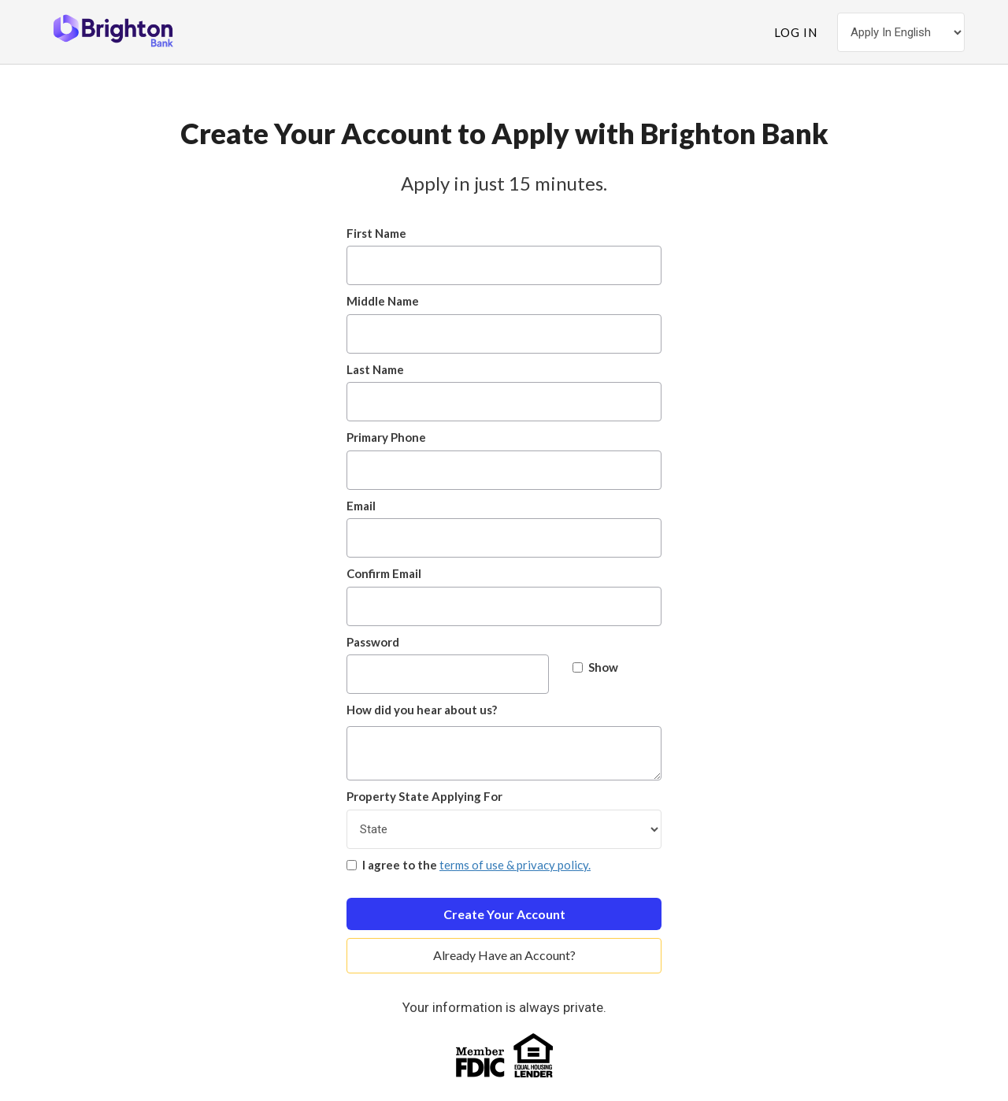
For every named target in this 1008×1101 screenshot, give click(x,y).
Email (361, 506)
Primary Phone (386, 437)
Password (372, 642)
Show (595, 667)
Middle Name (382, 301)
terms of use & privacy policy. (515, 865)
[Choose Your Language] (901, 32)
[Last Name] (504, 401)
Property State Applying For (424, 796)
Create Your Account (504, 913)
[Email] (504, 538)
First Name (376, 233)
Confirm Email (383, 573)
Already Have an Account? (504, 954)
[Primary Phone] (504, 470)
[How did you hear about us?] (504, 753)
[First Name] (504, 265)
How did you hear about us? (421, 709)
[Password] (447, 674)
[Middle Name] (504, 334)
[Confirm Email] (504, 606)
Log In (795, 32)
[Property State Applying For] (504, 829)
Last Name (375, 369)
